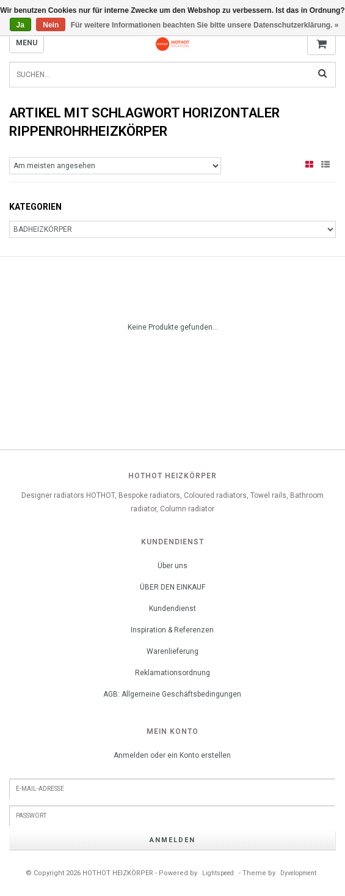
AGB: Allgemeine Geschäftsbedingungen (172, 694)
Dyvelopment (298, 873)
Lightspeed (218, 873)
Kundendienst (172, 608)
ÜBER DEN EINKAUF (172, 587)
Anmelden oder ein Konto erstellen (172, 755)
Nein (51, 25)
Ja (20, 25)
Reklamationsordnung (172, 672)
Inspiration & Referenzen (172, 630)
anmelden (172, 840)
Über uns (172, 565)
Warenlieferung (172, 651)
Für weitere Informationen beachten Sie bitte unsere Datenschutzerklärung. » (205, 25)
